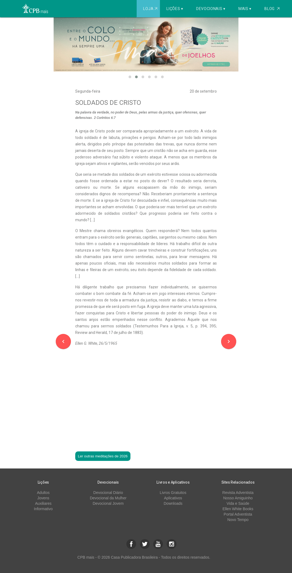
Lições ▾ (174, 8)
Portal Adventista (238, 514)
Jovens (43, 498)
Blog (272, 8)
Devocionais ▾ (210, 8)
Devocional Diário (108, 492)
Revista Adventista (238, 492)
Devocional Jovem (108, 503)
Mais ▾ (244, 8)
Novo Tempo (237, 519)
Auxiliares (43, 503)
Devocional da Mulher (108, 498)
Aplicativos (173, 498)
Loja (151, 8)
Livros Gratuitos (173, 492)
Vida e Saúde (238, 503)
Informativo (43, 509)
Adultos (43, 492)
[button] (130, 77)
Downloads (173, 503)
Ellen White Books (237, 509)
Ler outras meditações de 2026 (103, 456)
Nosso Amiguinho (238, 498)
